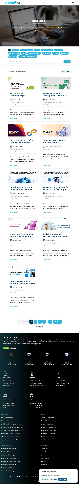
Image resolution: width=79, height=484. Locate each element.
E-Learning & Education (48, 430)
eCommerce (58, 50)
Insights (43, 455)
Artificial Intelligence (26, 50)
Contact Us (45, 458)
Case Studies (45, 452)
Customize (45, 479)
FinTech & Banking (47, 424)
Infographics (46, 53)
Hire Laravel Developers (8, 455)
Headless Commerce (34, 53)
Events (24, 53)
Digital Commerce (47, 50)
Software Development (8, 421)
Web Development (7, 418)
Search (67, 61)
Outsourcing (13, 56)
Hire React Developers (8, 452)
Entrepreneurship (14, 53)
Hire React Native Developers (10, 461)
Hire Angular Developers (8, 449)
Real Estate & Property (48, 434)
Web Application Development (27, 56)
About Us (44, 449)
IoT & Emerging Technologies (10, 440)
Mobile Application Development (11, 424)
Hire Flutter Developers (8, 458)
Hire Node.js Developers (8, 471)
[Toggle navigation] (72, 2)
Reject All (54, 479)
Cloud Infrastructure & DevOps (11, 437)
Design (37, 50)
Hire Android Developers (8, 465)
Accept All (63, 479)
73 (50, 322)
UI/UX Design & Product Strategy (11, 427)
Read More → (14, 118)
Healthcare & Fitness (48, 437)
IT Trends (55, 53)
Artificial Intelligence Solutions (10, 430)
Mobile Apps (64, 53)
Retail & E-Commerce (48, 440)
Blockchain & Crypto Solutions (10, 434)
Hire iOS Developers (7, 468)
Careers (43, 461)
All (9, 50)
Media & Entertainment (48, 427)
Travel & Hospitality (47, 418)
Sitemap (44, 465)
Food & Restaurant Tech (49, 421)
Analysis (15, 50)
